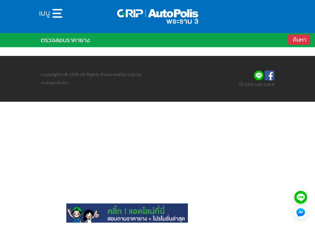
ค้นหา (299, 39)
